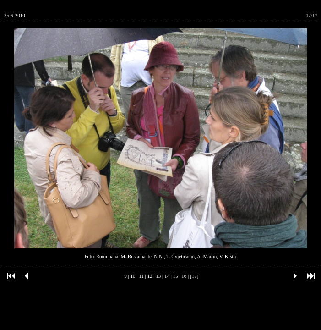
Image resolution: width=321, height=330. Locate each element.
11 (141, 276)
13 (158, 276)
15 (175, 276)
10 (133, 276)
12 (149, 276)
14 (166, 276)
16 (183, 276)
